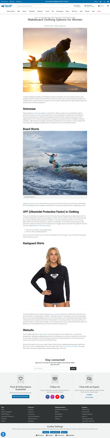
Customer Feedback (87, 414)
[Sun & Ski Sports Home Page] (6, 5)
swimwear (37, 113)
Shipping (57, 418)
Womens (74, 11)
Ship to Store (58, 416)
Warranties (31, 421)
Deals (99, 11)
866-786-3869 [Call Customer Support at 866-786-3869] (89, 397)
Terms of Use (85, 409)
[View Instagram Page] (104, 1)
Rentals (12, 1)
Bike (18, 11)
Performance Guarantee (61, 409)
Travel (47, 11)
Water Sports (11, 11)
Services (19, 1)
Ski (53, 11)
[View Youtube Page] (108, 1)
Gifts (93, 11)
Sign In (101, 6)
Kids (81, 11)
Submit (73, 368)
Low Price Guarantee (33, 416)
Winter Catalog (5, 414)
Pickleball (32, 11)
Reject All (64, 432)
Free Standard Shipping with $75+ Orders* (57, 1)
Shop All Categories (6, 412)
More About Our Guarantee (20, 396)
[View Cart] (108, 6)
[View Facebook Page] (100, 1)
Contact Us (31, 412)
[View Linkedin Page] (62, 397)
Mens (67, 11)
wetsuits (45, 334)
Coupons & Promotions (7, 416)
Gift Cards (4, 418)
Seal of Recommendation (43, 225)
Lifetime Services (32, 418)
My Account (31, 414)
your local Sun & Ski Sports (70, 346)
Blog (95, 1)
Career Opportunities (87, 418)
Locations (30, 409)
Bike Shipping (58, 414)
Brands (87, 11)
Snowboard (59, 11)
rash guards (57, 314)
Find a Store (4, 1)
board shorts (31, 203)
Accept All (45, 432)
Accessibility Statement (88, 421)
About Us (84, 416)
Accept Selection (55, 432)
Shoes (24, 11)
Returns (57, 412)
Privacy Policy (85, 412)
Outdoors (40, 11)
